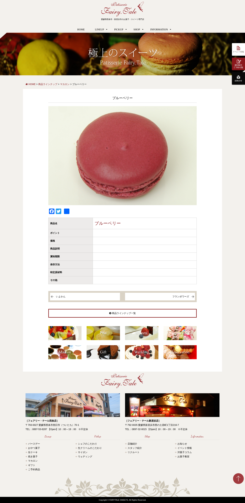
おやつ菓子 (34, 448)
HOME (81, 29)
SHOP (137, 29)
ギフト (31, 465)
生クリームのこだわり (90, 448)
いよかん (61, 296)
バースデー (34, 443)
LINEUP (99, 29)
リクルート (134, 452)
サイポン (82, 452)
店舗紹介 (132, 443)
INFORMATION (159, 29)
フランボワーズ (180, 296)
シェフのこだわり (87, 443)
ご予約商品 (34, 469)
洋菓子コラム (184, 452)
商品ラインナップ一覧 (122, 313)
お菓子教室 (183, 456)
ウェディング (85, 456)
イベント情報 (184, 448)
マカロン (33, 460)
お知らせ (182, 443)
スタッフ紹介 (135, 448)
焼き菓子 (33, 456)
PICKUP (118, 29)
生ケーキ (33, 452)
